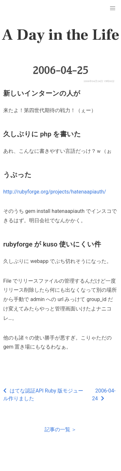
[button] (112, 8)
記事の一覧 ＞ (61, 429)
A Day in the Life (60, 35)
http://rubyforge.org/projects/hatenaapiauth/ (54, 192)
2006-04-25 (60, 70)
